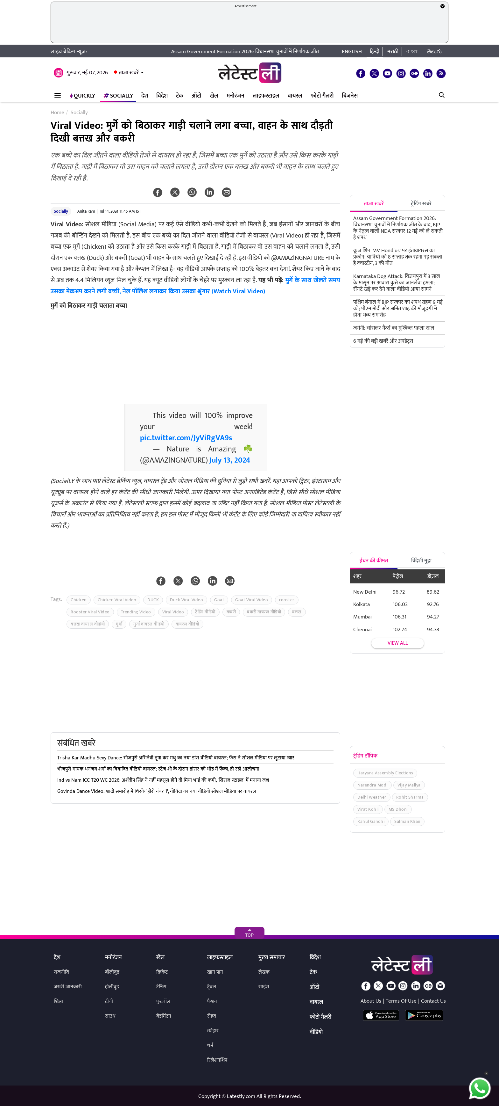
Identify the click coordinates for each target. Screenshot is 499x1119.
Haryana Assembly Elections (385, 773)
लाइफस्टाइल (266, 96)
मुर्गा (119, 624)
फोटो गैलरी (322, 96)
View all (398, 643)
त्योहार (213, 1031)
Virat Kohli (368, 809)
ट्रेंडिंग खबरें (421, 203)
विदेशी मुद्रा (421, 560)
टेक (179, 96)
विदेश (162, 96)
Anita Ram (86, 211)
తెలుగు (434, 51)
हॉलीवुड (112, 987)
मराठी (392, 51)
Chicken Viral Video (117, 599)
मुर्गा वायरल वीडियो (149, 624)
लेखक (264, 972)
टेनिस (161, 987)
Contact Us (433, 1001)
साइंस (263, 987)
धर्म (210, 1045)
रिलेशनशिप (217, 1060)
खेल (214, 96)
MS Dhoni (398, 809)
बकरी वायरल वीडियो (264, 612)
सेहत (211, 1016)
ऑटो (196, 96)
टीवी (109, 1001)
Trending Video (136, 612)
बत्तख (297, 612)
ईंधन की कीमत (374, 560)
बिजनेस (350, 96)
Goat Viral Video (251, 599)
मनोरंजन (235, 96)
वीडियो (316, 1032)
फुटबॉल (163, 1001)
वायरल (295, 96)
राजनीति (61, 972)
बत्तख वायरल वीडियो (88, 624)
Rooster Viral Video (90, 612)
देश (144, 96)
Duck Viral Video (186, 599)
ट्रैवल (211, 987)
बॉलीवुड (112, 972)
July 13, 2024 (229, 460)
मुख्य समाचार (271, 958)
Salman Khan (407, 821)
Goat (219, 599)
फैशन (212, 1001)
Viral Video (173, 612)
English (352, 51)
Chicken (79, 599)
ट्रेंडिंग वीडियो (205, 612)
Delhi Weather (371, 797)
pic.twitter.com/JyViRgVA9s (186, 438)
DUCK (153, 599)
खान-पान (215, 972)
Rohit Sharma (410, 797)
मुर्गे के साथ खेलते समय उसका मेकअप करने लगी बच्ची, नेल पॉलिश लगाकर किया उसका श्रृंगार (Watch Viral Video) (195, 286)
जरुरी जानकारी (68, 987)
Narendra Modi (372, 785)
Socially (118, 96)
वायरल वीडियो (187, 624)
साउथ (110, 1016)
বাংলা (412, 51)
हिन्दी (374, 51)
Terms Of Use (401, 1001)
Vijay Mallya (409, 785)
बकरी (231, 612)
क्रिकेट (162, 972)
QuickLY (82, 96)
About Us (371, 1001)
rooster (286, 599)
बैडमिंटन (163, 1016)
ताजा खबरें (129, 72)
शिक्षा (58, 1001)
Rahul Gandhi (370, 821)
